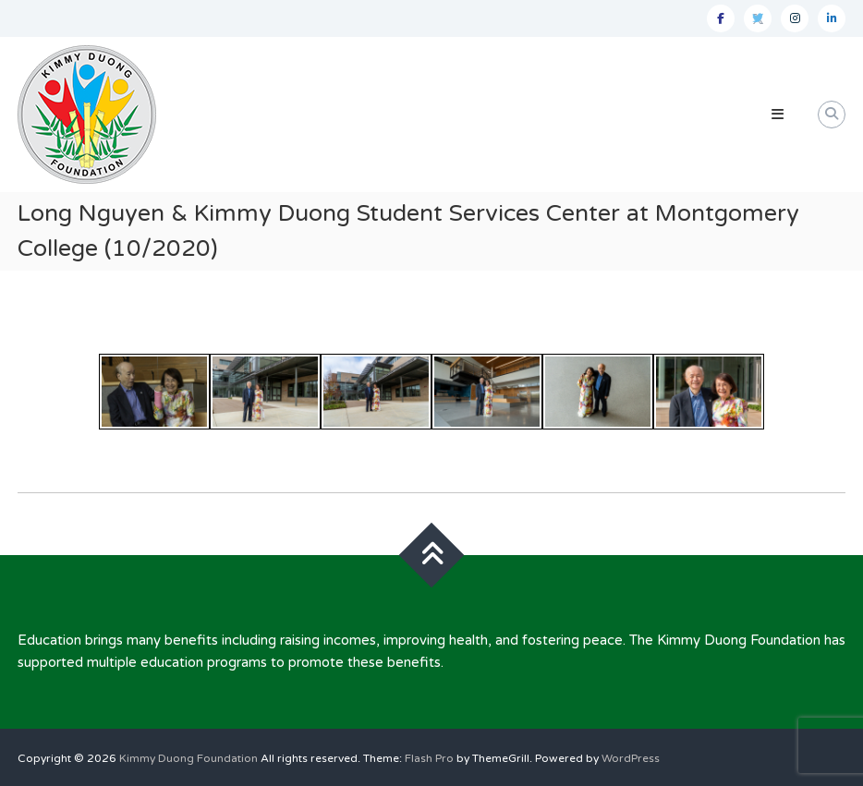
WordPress (631, 758)
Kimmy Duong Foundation (188, 758)
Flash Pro (429, 758)
